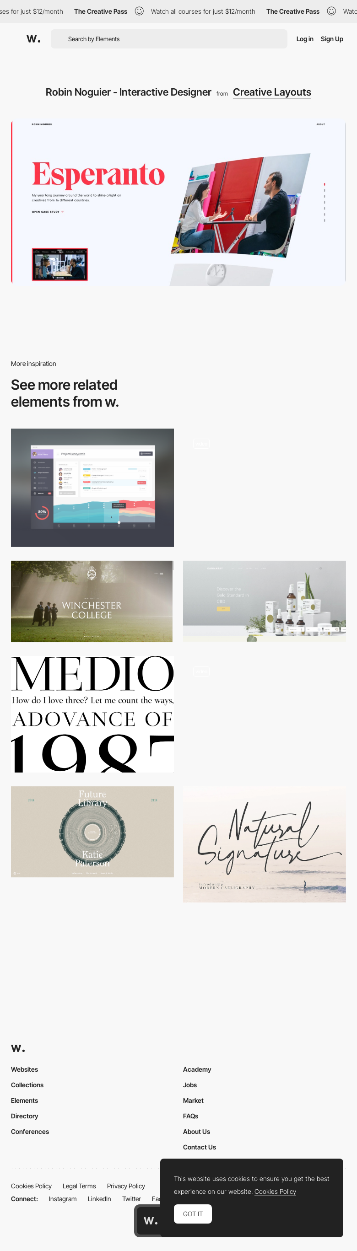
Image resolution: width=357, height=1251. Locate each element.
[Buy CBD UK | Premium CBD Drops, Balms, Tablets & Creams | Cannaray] (264, 601)
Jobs (190, 1085)
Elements (24, 1100)
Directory (24, 1116)
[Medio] (92, 714)
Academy (197, 1069)
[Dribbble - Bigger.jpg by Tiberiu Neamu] (92, 488)
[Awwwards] (33, 39)
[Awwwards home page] (150, 1221)
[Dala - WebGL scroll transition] (264, 714)
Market (193, 1100)
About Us (196, 1131)
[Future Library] (92, 832)
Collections (27, 1085)
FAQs (190, 1116)
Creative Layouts (272, 92)
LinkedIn (99, 1199)
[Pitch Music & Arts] (264, 483)
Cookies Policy (31, 1186)
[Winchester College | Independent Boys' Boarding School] (92, 601)
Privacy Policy (126, 1186)
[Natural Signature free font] (264, 844)
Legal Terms (79, 1186)
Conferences (30, 1131)
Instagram (63, 1199)
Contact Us (199, 1147)
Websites (24, 1069)
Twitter (131, 1199)
